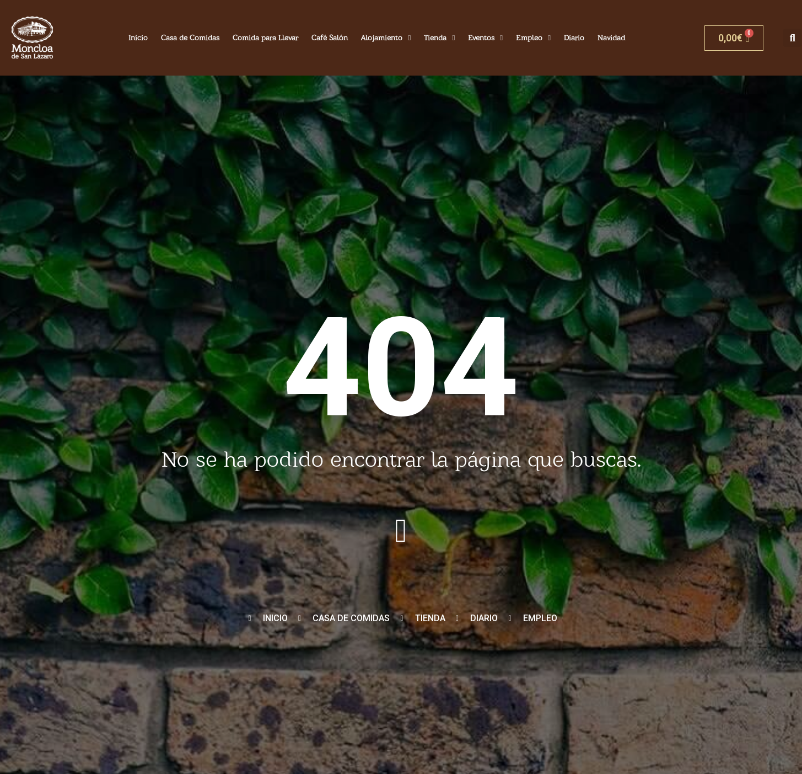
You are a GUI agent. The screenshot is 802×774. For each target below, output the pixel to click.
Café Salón (329, 37)
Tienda (439, 38)
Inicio (138, 37)
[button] (792, 38)
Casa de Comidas (190, 37)
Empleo (533, 38)
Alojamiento (386, 38)
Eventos (485, 38)
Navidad (611, 37)
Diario (574, 37)
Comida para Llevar (265, 37)
